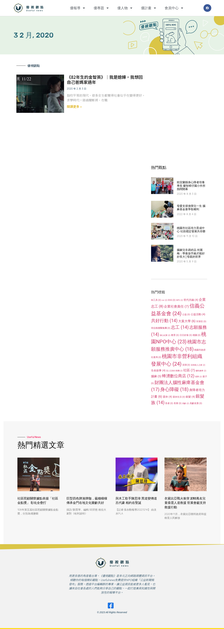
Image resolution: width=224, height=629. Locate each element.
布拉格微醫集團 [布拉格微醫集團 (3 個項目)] (160, 328)
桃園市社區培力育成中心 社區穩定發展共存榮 (191, 229)
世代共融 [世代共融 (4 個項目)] (191, 299)
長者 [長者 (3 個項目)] (169, 403)
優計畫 (149, 8)
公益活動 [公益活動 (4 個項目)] (198, 314)
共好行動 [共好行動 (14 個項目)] (164, 320)
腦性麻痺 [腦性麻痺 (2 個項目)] (201, 371)
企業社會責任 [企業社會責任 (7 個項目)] (176, 306)
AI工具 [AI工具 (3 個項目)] (156, 300)
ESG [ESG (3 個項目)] (171, 300)
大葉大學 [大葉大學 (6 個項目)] (186, 321)
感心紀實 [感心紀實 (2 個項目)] (165, 335)
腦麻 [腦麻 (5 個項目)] (156, 376)
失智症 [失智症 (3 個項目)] (201, 321)
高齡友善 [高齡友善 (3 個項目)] (196, 403)
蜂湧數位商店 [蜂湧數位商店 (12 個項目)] (178, 375)
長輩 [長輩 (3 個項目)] (178, 403)
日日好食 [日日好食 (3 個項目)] (186, 335)
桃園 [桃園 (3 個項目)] (197, 335)
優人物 (125, 8)
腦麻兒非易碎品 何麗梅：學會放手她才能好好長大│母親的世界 (191, 253)
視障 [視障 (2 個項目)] (198, 377)
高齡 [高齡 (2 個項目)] (185, 403)
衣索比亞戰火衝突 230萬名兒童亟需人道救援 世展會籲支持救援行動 (185, 503)
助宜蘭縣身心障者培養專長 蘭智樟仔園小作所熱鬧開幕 (191, 186)
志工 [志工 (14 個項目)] (180, 327)
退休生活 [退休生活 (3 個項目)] (179, 397)
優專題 (101, 8)
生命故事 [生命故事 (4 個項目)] (158, 370)
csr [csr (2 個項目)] (164, 300)
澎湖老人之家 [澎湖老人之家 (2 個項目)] (198, 365)
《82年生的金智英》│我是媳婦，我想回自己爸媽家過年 (105, 79)
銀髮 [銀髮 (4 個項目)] (190, 396)
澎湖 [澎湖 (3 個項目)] (186, 365)
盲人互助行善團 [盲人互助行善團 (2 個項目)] (174, 371)
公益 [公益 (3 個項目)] (186, 314)
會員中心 (174, 8)
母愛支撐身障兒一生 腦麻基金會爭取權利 (191, 207)
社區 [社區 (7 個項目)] (189, 370)
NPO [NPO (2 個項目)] (179, 300)
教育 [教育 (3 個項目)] (175, 335)
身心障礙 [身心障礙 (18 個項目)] (174, 389)
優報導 (78, 8)
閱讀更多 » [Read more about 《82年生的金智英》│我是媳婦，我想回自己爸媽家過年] (74, 106)
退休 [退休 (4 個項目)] (167, 396)
